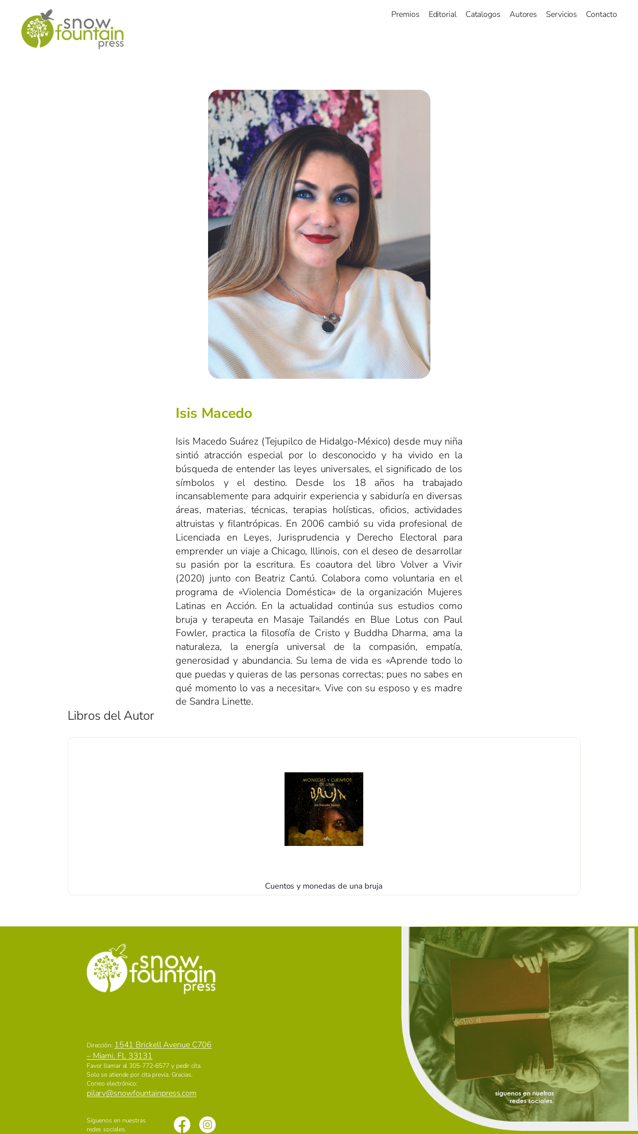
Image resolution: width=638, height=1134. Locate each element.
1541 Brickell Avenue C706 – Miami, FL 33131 (149, 1050)
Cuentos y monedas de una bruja (324, 886)
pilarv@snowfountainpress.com (142, 1093)
